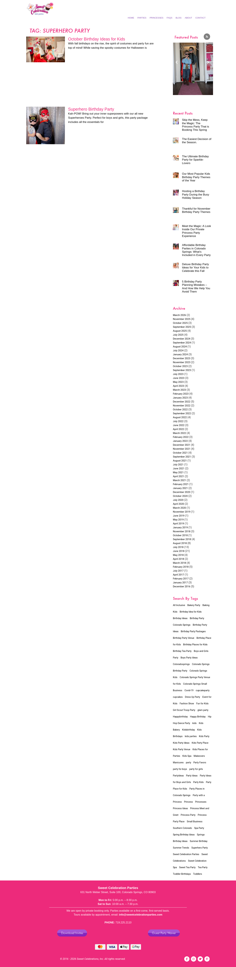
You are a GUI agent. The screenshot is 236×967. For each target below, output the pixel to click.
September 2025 (182, 326)
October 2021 (180, 452)
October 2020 (180, 496)
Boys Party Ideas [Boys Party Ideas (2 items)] (189, 657)
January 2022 (180, 441)
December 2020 (181, 492)
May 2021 (178, 472)
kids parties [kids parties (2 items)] (191, 736)
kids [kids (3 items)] (194, 723)
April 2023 (178, 385)
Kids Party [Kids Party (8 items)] (204, 736)
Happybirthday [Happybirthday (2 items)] (180, 716)
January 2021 (180, 488)
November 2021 (181, 448)
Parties (141, 18)
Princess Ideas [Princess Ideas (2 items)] (180, 808)
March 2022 (179, 433)
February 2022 (181, 437)
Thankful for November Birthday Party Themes (196, 210)
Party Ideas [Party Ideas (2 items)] (191, 775)
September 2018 (182, 539)
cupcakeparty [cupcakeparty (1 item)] (202, 690)
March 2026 (179, 315)
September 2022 (182, 413)
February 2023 (181, 393)
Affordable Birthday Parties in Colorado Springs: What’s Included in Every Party (196, 250)
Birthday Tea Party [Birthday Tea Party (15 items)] (182, 651)
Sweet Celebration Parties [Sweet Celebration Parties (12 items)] (186, 854)
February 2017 (181, 578)
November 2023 (181, 362)
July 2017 (178, 570)
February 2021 (181, 484)
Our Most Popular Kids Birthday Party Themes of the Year (196, 177)
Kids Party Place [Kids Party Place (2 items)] (200, 743)
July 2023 (178, 374)
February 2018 (181, 566)
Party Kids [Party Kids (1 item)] (198, 782)
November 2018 (181, 531)
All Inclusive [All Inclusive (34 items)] (179, 605)
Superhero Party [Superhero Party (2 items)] (199, 847)
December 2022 (181, 401)
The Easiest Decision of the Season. (196, 140)
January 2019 (180, 527)
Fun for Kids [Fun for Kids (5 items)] (202, 703)
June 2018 (178, 551)
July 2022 (178, 421)
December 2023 (181, 358)
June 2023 (178, 378)
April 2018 (178, 558)
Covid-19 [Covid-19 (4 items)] (189, 690)
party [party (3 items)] (188, 762)
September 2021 (182, 456)
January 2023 (180, 397)
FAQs (169, 18)
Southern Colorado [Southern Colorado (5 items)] (182, 828)
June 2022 (178, 425)
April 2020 (178, 503)
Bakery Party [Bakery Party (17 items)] (193, 605)
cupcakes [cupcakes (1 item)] (178, 697)
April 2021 (178, 476)
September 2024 (182, 342)
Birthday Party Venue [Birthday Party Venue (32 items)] (183, 638)
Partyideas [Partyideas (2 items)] (178, 775)
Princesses (156, 18)
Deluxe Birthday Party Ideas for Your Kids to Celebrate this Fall (195, 268)
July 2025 (178, 334)
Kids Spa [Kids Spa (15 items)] (186, 756)
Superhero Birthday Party (91, 109)
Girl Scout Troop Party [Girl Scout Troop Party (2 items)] (184, 710)
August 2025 (180, 330)
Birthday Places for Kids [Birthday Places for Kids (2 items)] (195, 644)
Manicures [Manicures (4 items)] (178, 762)
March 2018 (179, 562)
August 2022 (180, 417)
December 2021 (181, 444)
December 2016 (181, 586)
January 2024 (180, 354)
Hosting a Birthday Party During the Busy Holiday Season (195, 194)
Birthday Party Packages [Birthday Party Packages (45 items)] (193, 631)
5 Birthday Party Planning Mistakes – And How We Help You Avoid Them (196, 286)
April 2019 (178, 523)
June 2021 (178, 468)
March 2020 (179, 507)
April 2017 (178, 574)
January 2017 (180, 582)
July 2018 (178, 547)
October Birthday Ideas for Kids (96, 39)
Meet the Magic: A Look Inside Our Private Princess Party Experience (196, 231)
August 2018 (180, 543)
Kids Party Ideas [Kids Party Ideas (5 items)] (181, 743)
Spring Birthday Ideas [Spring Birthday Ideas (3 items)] (184, 834)
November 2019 (181, 511)
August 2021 (180, 460)
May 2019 (178, 519)
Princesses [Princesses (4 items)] (200, 802)
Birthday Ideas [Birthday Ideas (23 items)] (180, 618)
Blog (178, 18)
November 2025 (181, 319)
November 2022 (181, 405)
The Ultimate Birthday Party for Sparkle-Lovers (195, 160)
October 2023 (180, 366)
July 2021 (178, 464)
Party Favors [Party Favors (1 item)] (199, 762)
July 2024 (178, 350)
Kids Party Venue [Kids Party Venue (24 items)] (181, 749)
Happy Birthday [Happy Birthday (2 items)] (198, 716)
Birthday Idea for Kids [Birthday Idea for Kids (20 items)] (191, 611)
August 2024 (180, 346)
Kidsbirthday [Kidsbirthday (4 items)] (188, 729)
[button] (177, 62)
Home (131, 18)
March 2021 (179, 480)
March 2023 (179, 389)
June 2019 (178, 515)
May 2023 (178, 382)
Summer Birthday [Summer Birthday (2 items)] (198, 841)
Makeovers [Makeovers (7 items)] (199, 756)
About (188, 18)
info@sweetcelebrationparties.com (140, 914)
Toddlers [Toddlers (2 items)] (197, 874)
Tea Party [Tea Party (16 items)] (202, 867)
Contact (200, 18)
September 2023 (182, 370)
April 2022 (178, 429)
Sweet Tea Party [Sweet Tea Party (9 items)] (187, 867)
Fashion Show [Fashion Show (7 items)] (187, 703)
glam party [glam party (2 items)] (202, 710)
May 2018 (178, 555)
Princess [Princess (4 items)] (188, 802)
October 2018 (180, 535)
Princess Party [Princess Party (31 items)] (188, 815)
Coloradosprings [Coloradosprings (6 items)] (181, 664)
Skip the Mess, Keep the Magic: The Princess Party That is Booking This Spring (195, 124)
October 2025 (180, 323)
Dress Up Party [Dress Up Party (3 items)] (192, 697)
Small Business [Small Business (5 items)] (194, 821)
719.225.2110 (123, 922)
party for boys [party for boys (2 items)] (180, 769)
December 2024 (181, 338)
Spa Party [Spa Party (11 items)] (199, 828)
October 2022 (180, 409)
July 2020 (178, 499)
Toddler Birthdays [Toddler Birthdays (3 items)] (182, 874)
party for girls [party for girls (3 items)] (196, 769)
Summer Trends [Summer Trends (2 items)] (181, 847)
